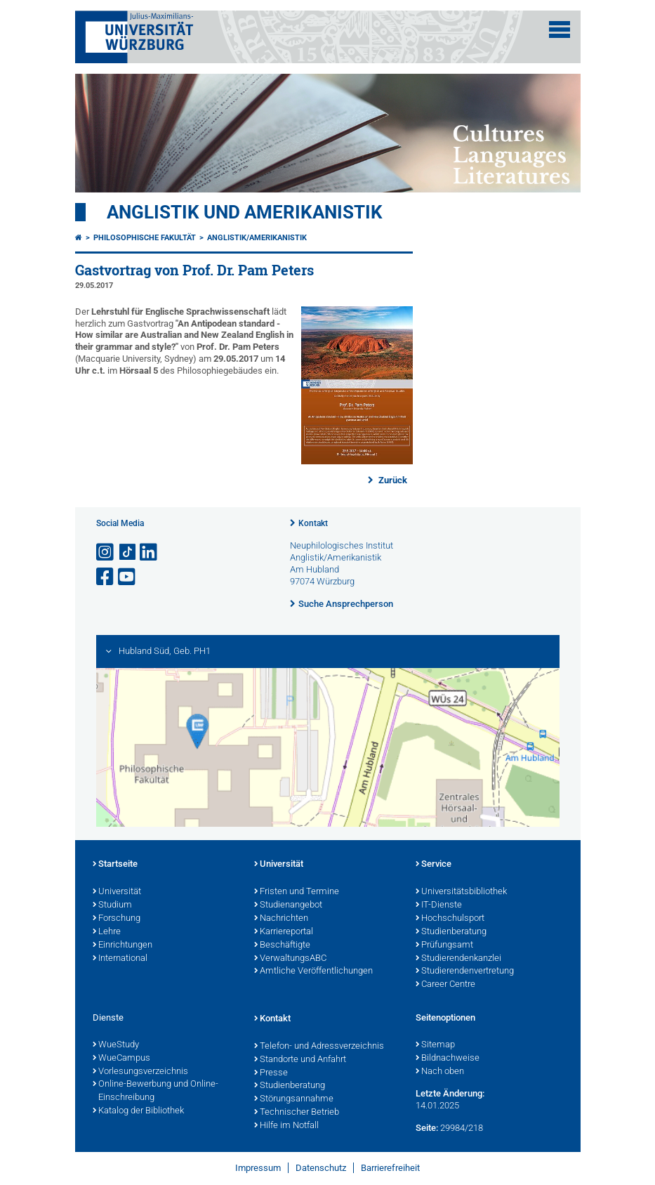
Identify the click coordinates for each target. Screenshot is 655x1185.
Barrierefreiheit (390, 1168)
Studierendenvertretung (465, 971)
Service (433, 864)
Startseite (115, 864)
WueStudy (116, 1045)
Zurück (391, 480)
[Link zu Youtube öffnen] (128, 577)
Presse (271, 1073)
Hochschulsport (450, 918)
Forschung (116, 918)
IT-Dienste (439, 905)
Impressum (258, 1168)
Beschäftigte (282, 945)
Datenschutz (321, 1168)
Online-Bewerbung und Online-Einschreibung (155, 1091)
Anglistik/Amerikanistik (257, 237)
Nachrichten (281, 918)
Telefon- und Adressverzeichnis (319, 1046)
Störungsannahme (293, 1099)
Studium (112, 905)
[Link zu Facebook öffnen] (106, 577)
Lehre (107, 932)
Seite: (427, 1127)
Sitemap (435, 1045)
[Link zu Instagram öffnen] (106, 552)
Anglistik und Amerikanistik (245, 212)
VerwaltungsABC (290, 958)
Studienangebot (288, 905)
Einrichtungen (122, 945)
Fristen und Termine (296, 892)
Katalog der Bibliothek (138, 1111)
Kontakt (313, 523)
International (120, 958)
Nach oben (440, 1072)
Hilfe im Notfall (286, 1126)
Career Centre (445, 984)
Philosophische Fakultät (144, 237)
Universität (117, 892)
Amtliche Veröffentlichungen (313, 971)
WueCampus (121, 1058)
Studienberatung (451, 932)
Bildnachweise (447, 1058)
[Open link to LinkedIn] (149, 552)
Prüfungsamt (444, 945)
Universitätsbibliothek (461, 892)
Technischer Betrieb (296, 1112)
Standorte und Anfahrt (300, 1060)
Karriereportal (283, 932)
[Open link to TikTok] (128, 552)
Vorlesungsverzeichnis (140, 1072)
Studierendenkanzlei (458, 958)
